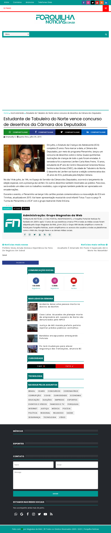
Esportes (72, 400)
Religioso (58, 413)
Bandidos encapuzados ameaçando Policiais (58, 337)
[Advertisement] (55, 55)
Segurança (35, 417)
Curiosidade (60, 395)
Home (6, 113)
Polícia (67, 408)
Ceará (41, 391)
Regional (45, 413)
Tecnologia (50, 417)
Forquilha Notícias (91, 529)
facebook (20, 262)
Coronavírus (71, 391)
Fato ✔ (70, 366)
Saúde (70, 413)
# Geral (26, 208)
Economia (75, 395)
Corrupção (35, 395)
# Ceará (17, 208)
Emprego (59, 400)
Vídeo (62, 417)
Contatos (17, 2)
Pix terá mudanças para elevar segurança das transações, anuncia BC (60, 347)
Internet (33, 408)
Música (56, 408)
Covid (47, 395)
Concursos (54, 391)
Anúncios (30, 2)
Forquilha (73, 404)
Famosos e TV (57, 404)
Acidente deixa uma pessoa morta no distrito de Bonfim (59, 305)
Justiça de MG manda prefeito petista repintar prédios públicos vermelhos (60, 326)
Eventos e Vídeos (38, 404)
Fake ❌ (41, 366)
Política (33, 413)
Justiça (45, 408)
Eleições (47, 400)
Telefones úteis (45, 2)
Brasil (32, 391)
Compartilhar (18, 132)
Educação (34, 400)
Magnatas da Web (34, 529)
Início (6, 2)
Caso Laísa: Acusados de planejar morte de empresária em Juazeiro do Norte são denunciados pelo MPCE (61, 317)
